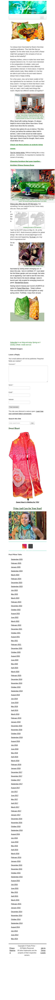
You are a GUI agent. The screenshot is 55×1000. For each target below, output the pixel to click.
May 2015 (14, 892)
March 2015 (15, 900)
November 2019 (16, 683)
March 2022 (15, 621)
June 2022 (14, 617)
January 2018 (16, 768)
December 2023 (16, 582)
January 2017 (16, 815)
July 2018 (14, 745)
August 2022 (15, 613)
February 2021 (16, 644)
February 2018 (16, 764)
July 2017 (14, 792)
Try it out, (32, 237)
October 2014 (16, 919)
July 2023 (14, 590)
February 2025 (16, 563)
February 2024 (16, 579)
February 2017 (16, 811)
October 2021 (16, 633)
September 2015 (17, 877)
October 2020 (16, 652)
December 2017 (16, 772)
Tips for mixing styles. (17, 152)
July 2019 (14, 699)
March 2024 (15, 575)
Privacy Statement (12, 950)
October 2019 (16, 687)
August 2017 (15, 788)
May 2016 (14, 846)
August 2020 (15, 656)
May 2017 (14, 799)
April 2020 (14, 668)
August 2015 (15, 881)
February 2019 (16, 718)
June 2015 (14, 888)
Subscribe (13, 342)
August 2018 (15, 741)
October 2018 (16, 733)
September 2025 (17, 559)
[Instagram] (24, 546)
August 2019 (15, 695)
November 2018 (16, 730)
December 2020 (16, 648)
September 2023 (17, 586)
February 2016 (16, 857)
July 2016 (14, 838)
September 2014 (17, 923)
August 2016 (15, 834)
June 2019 (14, 702)
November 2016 (16, 822)
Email (11, 392)
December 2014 (16, 912)
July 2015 (14, 884)
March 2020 (15, 672)
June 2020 (14, 660)
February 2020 (16, 675)
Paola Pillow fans (23, 288)
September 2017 (17, 784)
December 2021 (16, 629)
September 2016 (17, 830)
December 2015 (16, 865)
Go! (32, 423)
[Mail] (30, 546)
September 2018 (17, 737)
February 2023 (16, 602)
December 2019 (16, 679)
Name (11, 385)
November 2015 (16, 869)
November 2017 (16, 776)
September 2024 (17, 571)
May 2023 (14, 594)
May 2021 (14, 641)
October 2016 (16, 826)
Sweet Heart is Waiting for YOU (27, 502)
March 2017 (15, 807)
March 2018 (15, 761)
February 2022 (16, 625)
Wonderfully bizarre (21, 282)
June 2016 (14, 842)
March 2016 (15, 853)
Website (11, 399)
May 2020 (14, 664)
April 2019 (14, 710)
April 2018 (14, 757)
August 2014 (15, 927)
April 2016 (14, 850)
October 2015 (16, 873)
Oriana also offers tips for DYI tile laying (24, 204)
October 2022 (16, 610)
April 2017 (14, 803)
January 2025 (16, 567)
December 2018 (16, 726)
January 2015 (16, 908)
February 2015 (16, 904)
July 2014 (14, 931)
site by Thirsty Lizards (43, 950)
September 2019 (17, 691)
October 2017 (16, 780)
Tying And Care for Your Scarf (27, 508)
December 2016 (16, 819)
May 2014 (14, 939)
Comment (12, 364)
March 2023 (15, 598)
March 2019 (15, 714)
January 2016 (16, 861)
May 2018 (14, 753)
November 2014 (16, 915)
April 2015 (14, 896)
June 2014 (14, 935)
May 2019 (14, 706)
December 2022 (16, 606)
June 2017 (14, 795)
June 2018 (14, 749)
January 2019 (16, 722)
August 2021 (15, 637)
